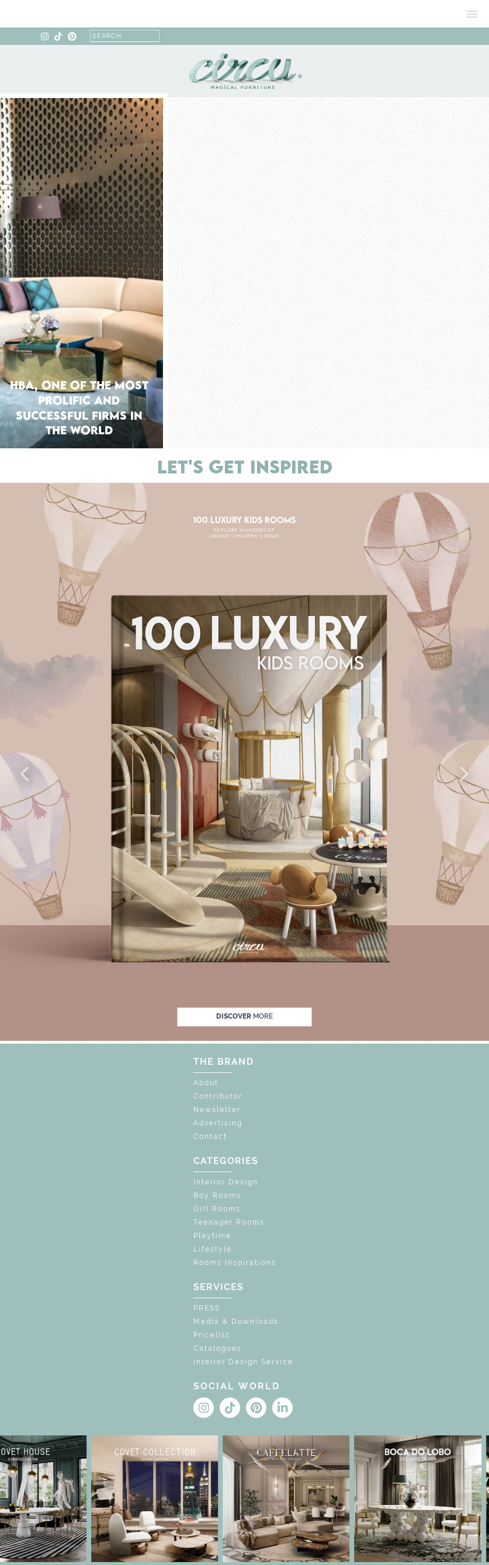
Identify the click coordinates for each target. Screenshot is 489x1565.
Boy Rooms (217, 1195)
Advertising (217, 1123)
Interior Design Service (243, 1362)
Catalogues (217, 1348)
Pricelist (211, 1335)
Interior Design (225, 1182)
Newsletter (217, 1110)
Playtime (212, 1236)
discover (244, 1016)
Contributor (217, 1096)
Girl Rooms (217, 1209)
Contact (210, 1136)
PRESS (206, 1308)
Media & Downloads (236, 1321)
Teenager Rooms (229, 1222)
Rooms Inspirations (234, 1263)
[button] (25, 774)
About (206, 1083)
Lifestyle (212, 1249)
